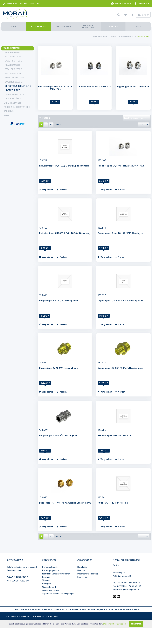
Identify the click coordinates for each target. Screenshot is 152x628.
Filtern (44, 118)
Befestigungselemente (18, 86)
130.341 (102, 497)
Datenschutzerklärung (87, 574)
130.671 (43, 362)
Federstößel (14, 99)
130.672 (102, 295)
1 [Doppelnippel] (41, 124)
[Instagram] (115, 597)
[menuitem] (20, 3)
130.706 (102, 430)
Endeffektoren (12, 103)
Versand (46, 580)
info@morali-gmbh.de (129, 589)
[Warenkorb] (143, 15)
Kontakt (46, 577)
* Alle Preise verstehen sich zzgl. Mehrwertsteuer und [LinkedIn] (38, 609)
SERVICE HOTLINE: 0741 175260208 (21, 3)
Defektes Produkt (50, 567)
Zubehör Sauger (14, 82)
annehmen (136, 624)
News (6, 115)
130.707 (43, 227)
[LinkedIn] (118, 597)
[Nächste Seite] (46, 124)
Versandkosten (71, 609)
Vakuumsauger (11, 48)
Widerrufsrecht (49, 587)
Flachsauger (12, 52)
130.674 (102, 227)
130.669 (43, 430)
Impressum (82, 577)
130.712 (43, 160)
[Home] (13, 26)
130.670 (102, 362)
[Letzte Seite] (51, 124)
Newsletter (82, 567)
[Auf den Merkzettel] (62, 189)
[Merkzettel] (126, 15)
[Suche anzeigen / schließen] (118, 15)
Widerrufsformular (50, 590)
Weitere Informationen (114, 624)
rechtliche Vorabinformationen (56, 574)
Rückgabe (46, 584)
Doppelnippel (13, 90)
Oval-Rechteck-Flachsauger (14, 63)
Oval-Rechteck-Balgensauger (14, 71)
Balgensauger (13, 56)
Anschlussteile (15, 94)
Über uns (8, 111)
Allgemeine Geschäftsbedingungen (58, 594)
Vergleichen (46, 189)
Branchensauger (14, 78)
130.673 (43, 295)
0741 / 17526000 (17, 577)
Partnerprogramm (50, 570)
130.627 (43, 497)
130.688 (102, 160)
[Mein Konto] (132, 15)
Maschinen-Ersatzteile (16, 107)
